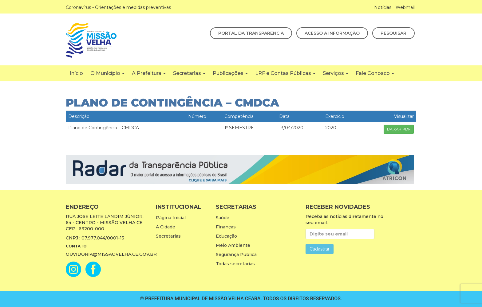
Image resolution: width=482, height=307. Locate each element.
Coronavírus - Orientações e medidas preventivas (118, 7)
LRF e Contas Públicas (285, 73)
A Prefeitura (149, 73)
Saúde (222, 217)
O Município (107, 73)
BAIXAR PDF (398, 129)
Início (76, 73)
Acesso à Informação (332, 33)
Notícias (382, 7)
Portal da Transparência (251, 33)
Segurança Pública (236, 254)
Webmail (405, 7)
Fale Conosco (375, 73)
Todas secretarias (235, 263)
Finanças (226, 227)
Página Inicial (171, 217)
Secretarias (189, 73)
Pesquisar (393, 33)
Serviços (335, 73)
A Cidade (165, 227)
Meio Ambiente (233, 245)
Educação (226, 236)
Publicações (230, 73)
